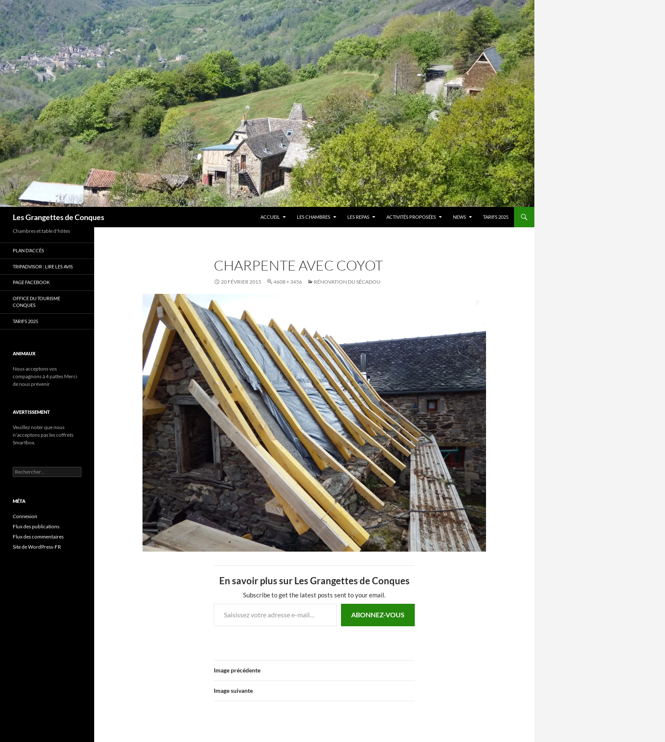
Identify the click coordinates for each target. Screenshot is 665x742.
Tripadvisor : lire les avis (43, 266)
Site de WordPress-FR (37, 547)
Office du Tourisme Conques (36, 302)
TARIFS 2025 (496, 217)
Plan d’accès (28, 250)
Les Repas (358, 217)
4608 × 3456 (288, 282)
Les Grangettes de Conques (58, 217)
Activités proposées (411, 217)
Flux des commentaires (38, 536)
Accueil (270, 217)
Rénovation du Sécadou (347, 282)
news (459, 217)
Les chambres (313, 217)
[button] (314, 423)
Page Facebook (31, 282)
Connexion (25, 516)
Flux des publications (36, 526)
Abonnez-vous (378, 615)
